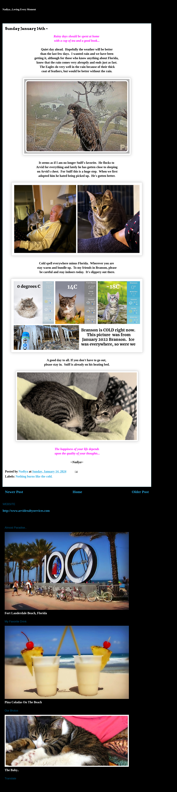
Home (77, 492)
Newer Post (14, 492)
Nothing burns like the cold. (34, 476)
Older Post (140, 492)
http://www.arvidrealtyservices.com (26, 510)
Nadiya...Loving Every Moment (19, 9)
